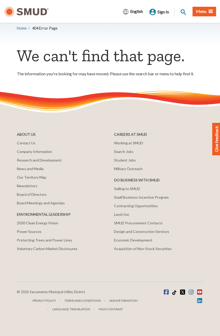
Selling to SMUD (127, 188)
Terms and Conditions (83, 301)
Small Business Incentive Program (141, 197)
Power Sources (29, 231)
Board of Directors (32, 194)
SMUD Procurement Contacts (138, 223)
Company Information (34, 151)
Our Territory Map (31, 177)
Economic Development (133, 240)
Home (22, 28)
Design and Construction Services (141, 231)
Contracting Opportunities (136, 206)
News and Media (30, 168)
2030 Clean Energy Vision (37, 223)
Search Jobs (123, 151)
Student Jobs (125, 160)
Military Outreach (128, 168)
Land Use (121, 214)
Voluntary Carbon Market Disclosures (47, 248)
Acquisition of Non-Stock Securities (143, 248)
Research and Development (39, 160)
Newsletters (27, 186)
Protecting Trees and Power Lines (44, 240)
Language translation (71, 309)
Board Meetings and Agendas (41, 203)
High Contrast (111, 309)
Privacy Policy (44, 301)
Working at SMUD (128, 143)
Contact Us (26, 143)
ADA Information (123, 301)
